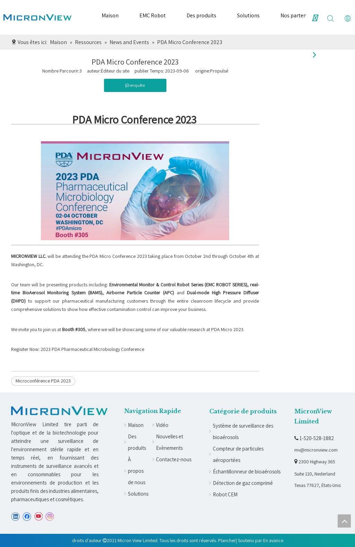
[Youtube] (38, 516)
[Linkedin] (15, 516)
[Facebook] (27, 516)
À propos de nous (136, 471)
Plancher (227, 540)
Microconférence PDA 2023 (43, 381)
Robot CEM (225, 494)
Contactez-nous (173, 459)
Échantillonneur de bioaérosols (246, 471)
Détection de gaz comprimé (243, 483)
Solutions (248, 15)
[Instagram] (49, 516)
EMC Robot (152, 15)
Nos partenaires (299, 15)
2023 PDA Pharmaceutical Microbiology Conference (92, 349)
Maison (110, 15)
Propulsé (219, 71)
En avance (273, 540)
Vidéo (162, 425)
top (344, 521)
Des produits (201, 15)
